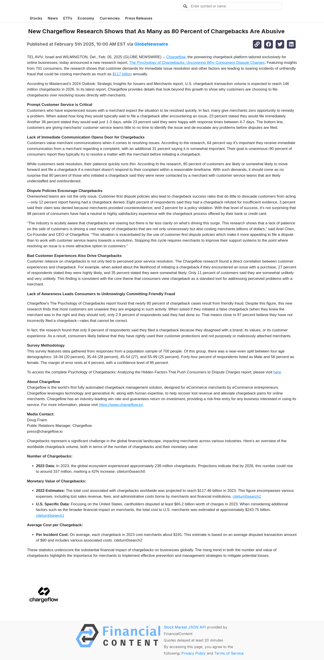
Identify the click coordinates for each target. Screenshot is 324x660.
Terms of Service (229, 653)
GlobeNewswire (151, 44)
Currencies (110, 18)
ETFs (67, 18)
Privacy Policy (193, 653)
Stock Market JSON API (185, 627)
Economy (86, 18)
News (53, 18)
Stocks (36, 18)
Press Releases (138, 18)
